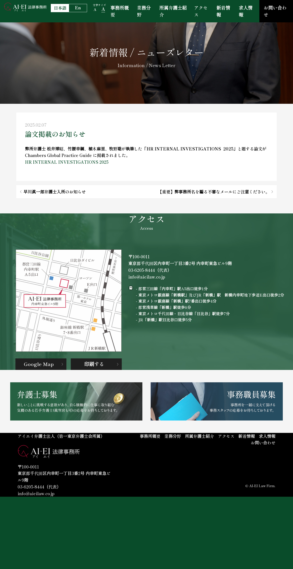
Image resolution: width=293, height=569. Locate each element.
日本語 (60, 8)
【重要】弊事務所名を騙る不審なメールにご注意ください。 (214, 201)
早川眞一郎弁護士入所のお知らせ (54, 201)
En (78, 8)
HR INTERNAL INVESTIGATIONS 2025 (67, 168)
